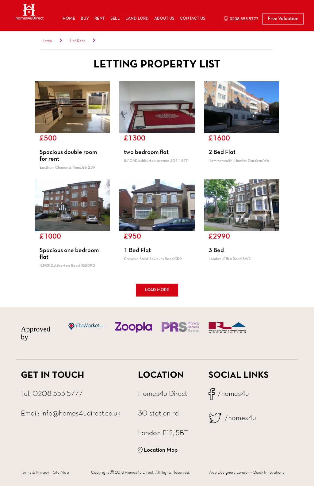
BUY (85, 19)
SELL (115, 19)
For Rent (77, 40)
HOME (69, 19)
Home (46, 40)
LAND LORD (137, 19)
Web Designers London (229, 472)
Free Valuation (283, 19)
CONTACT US (192, 19)
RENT (99, 19)
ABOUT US (164, 19)
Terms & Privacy (35, 472)
